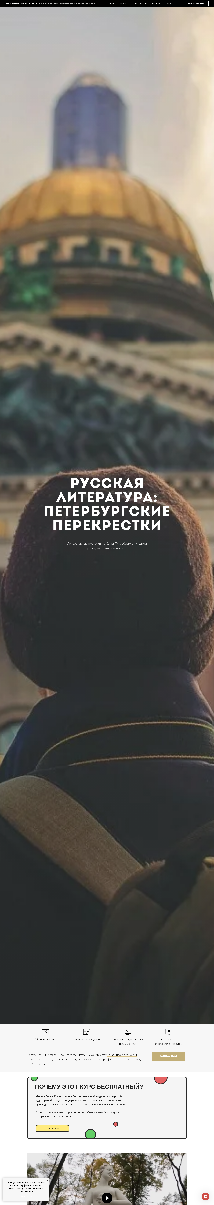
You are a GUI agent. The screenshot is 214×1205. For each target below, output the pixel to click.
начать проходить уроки (122, 1054)
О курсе (110, 3)
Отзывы (168, 3)
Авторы (156, 3)
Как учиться (124, 3)
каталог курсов (28, 4)
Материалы (141, 3)
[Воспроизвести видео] (107, 1198)
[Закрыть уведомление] (47, 1180)
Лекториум (11, 4)
